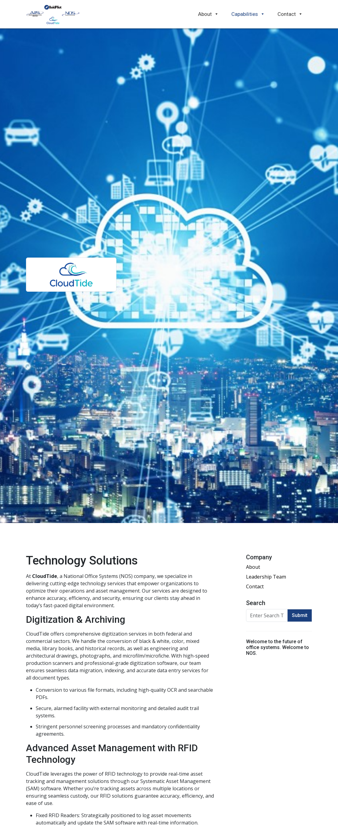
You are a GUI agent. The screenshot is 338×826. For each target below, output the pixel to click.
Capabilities (248, 14)
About (208, 14)
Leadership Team (266, 576)
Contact (290, 14)
